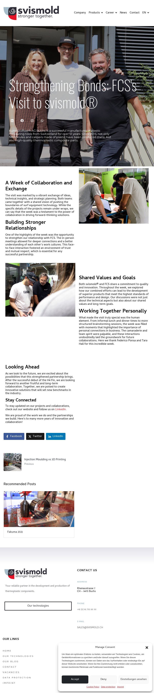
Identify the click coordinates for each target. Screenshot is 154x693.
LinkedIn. (61, 409)
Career (111, 13)
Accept (75, 679)
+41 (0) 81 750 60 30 (86, 609)
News (123, 13)
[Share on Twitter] (35, 436)
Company (80, 13)
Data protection (108, 687)
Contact (135, 13)
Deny (104, 679)
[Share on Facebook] (14, 436)
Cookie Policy (93, 687)
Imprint (120, 687)
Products (96, 13)
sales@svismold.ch (90, 628)
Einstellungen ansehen (134, 679)
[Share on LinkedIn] (55, 436)
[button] (147, 647)
